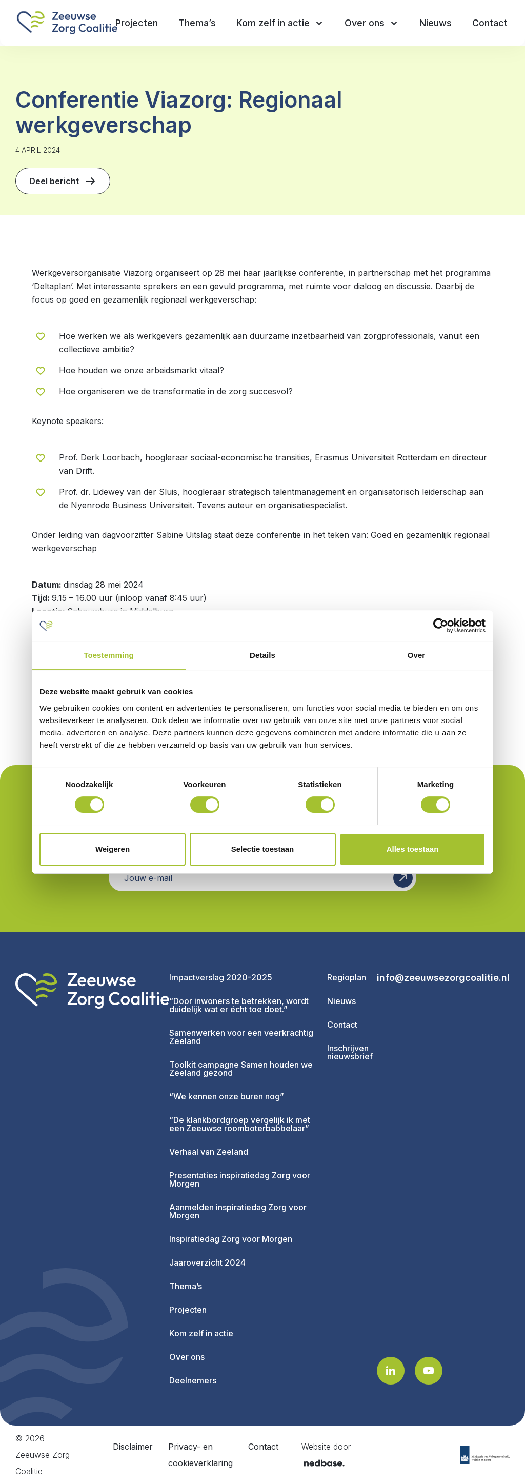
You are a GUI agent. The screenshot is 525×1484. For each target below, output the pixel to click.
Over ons (187, 1357)
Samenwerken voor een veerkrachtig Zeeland (241, 1037)
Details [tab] (262, 655)
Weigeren (112, 849)
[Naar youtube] (428, 1371)
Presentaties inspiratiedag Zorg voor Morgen (239, 1179)
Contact (342, 1024)
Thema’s (185, 1286)
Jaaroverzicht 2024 (207, 1262)
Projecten (188, 1310)
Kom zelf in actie (201, 1333)
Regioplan (346, 977)
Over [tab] (417, 655)
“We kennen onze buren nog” (226, 1096)
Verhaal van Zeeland (208, 1152)
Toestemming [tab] (109, 655)
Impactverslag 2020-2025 (220, 977)
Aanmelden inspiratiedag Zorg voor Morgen (238, 1211)
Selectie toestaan (262, 849)
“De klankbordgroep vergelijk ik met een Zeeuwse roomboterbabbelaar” (239, 1124)
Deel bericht (62, 181)
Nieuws (341, 1001)
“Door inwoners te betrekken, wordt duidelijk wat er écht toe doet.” (239, 1005)
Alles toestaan (413, 849)
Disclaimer (133, 1446)
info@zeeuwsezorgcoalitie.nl (443, 977)
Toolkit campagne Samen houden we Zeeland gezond (241, 1068)
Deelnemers (192, 1380)
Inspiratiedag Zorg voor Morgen (230, 1239)
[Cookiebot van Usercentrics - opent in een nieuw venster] (441, 625)
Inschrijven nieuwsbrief (350, 1052)
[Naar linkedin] (391, 1371)
